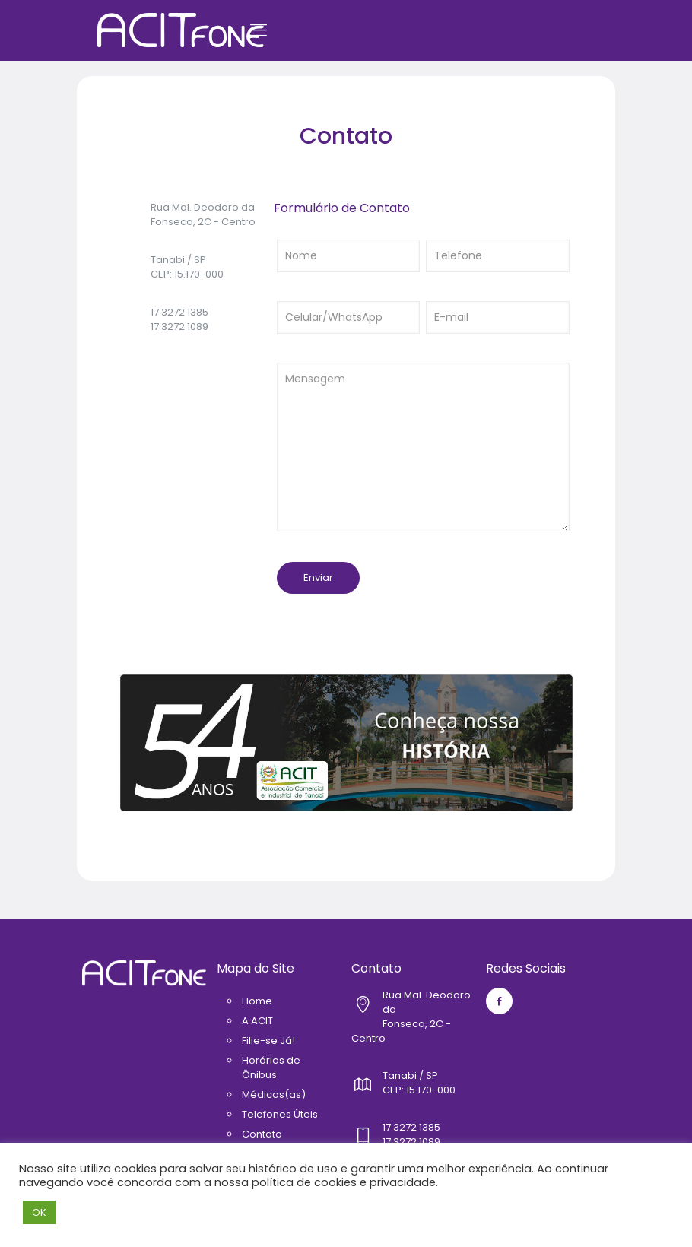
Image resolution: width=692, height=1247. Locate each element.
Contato (262, 1134)
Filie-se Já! (268, 1040)
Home (257, 1001)
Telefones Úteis (280, 1114)
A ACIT (257, 1021)
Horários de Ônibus (271, 1067)
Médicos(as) (274, 1094)
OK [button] (39, 1212)
